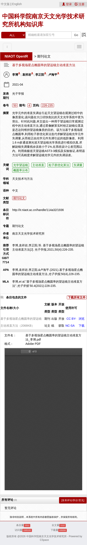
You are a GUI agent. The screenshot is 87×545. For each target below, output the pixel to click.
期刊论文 (44, 56)
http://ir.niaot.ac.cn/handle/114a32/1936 (38, 210)
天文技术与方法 (22, 178)
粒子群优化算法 (59, 165)
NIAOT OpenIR (16, 56)
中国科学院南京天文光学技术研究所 (46, 536)
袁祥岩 (26, 74)
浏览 (81, 318)
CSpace (44, 539)
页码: (36, 105)
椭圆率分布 (20, 170)
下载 (81, 325)
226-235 (47, 105)
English (17, 4)
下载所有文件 (77, 297)
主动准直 (38, 165)
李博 (15, 74)
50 (15, 105)
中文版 (5, 4)
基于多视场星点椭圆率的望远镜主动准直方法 (43, 65)
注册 (79, 4)
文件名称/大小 (9, 308)
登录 (67, 4)
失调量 (78, 165)
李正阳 (39, 74)
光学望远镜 (20, 165)
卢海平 (52, 74)
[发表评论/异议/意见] (72, 500)
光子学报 (18, 93)
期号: (22, 105)
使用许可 (71, 308)
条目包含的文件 (16, 297)
